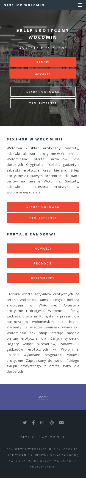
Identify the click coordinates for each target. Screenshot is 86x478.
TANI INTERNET (43, 103)
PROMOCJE (43, 263)
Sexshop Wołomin (24, 5)
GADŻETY (43, 73)
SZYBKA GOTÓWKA (43, 91)
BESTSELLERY (43, 278)
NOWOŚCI (43, 248)
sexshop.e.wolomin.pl (43, 437)
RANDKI (43, 62)
